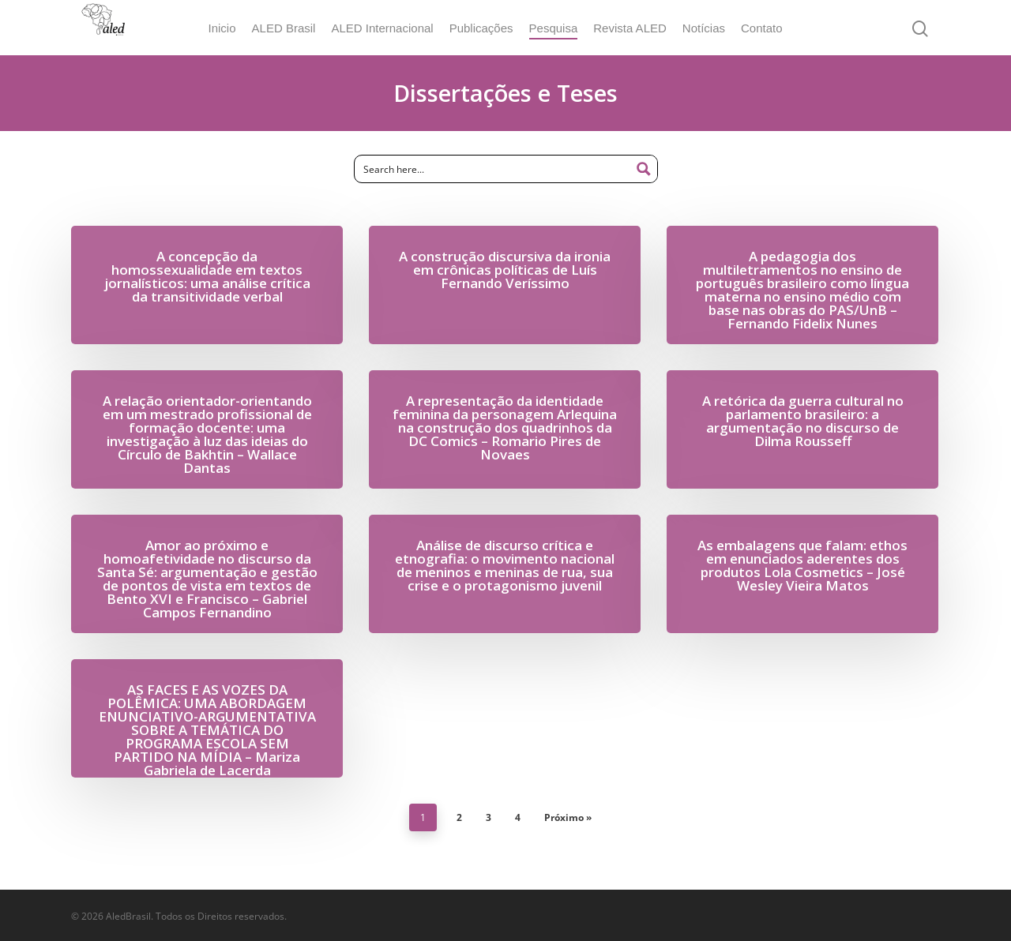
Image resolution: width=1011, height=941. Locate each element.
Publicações (492, 28)
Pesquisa (563, 28)
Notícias (714, 28)
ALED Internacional (392, 28)
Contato (772, 28)
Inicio (232, 28)
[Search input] (493, 169)
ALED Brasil (294, 28)
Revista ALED (640, 28)
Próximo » (568, 817)
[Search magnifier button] (643, 169)
